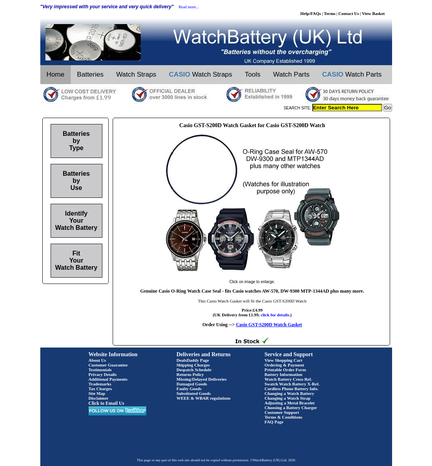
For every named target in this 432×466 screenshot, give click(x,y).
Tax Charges (100, 388)
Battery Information (283, 374)
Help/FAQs (310, 13)
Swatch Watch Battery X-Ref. (291, 383)
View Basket (373, 13)
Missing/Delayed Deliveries (202, 379)
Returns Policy (190, 374)
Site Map (97, 393)
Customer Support (281, 412)
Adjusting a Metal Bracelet (289, 402)
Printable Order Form (285, 369)
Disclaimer (99, 398)
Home (55, 74)
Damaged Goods (192, 383)
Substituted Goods (194, 393)
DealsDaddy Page (193, 360)
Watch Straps (136, 74)
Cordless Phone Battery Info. (291, 388)
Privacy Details (103, 374)
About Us (97, 360)
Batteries (90, 74)
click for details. (276, 314)
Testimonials (100, 369)
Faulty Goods (189, 388)
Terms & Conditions (283, 417)
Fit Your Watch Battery (76, 260)
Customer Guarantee (108, 365)
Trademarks (100, 383)
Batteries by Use (76, 180)
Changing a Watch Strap (287, 398)
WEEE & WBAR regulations (204, 398)
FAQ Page (273, 421)
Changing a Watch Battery (289, 393)
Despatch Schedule (194, 369)
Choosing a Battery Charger (290, 407)
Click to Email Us (106, 403)
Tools (252, 74)
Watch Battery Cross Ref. (288, 379)
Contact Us (348, 13)
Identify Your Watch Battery (76, 220)
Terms (330, 13)
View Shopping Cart (283, 360)
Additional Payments (108, 379)
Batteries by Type (76, 140)
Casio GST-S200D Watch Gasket (269, 324)
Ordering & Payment (284, 365)
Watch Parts (291, 74)
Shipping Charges (193, 365)
